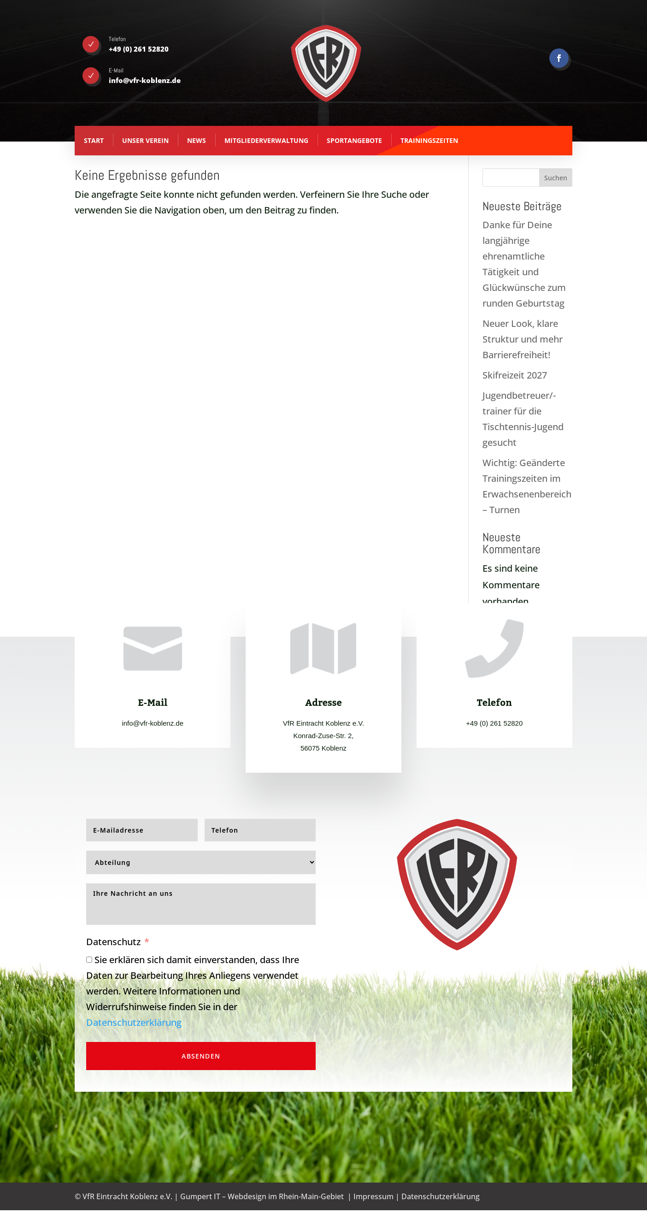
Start (94, 140)
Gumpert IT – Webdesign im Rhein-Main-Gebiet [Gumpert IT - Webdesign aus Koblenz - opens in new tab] (262, 1196)
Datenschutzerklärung (134, 1022)
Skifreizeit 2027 (514, 375)
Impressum (373, 1196)
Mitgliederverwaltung (266, 140)
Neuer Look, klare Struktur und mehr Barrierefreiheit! (522, 339)
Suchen (555, 177)
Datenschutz (113, 941)
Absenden (201, 1056)
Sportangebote (354, 140)
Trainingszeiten (429, 140)
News (196, 140)
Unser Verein (145, 140)
